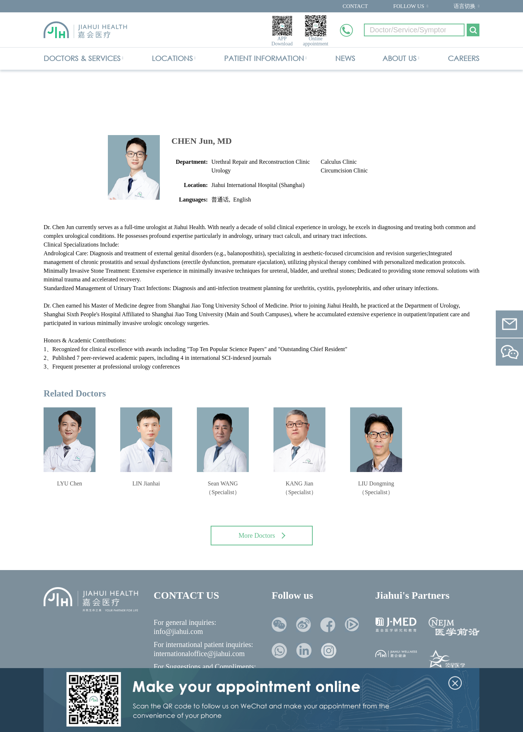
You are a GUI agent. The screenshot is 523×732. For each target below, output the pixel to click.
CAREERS (463, 58)
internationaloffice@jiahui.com (199, 654)
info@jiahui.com (178, 631)
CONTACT (355, 6)
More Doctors (262, 535)
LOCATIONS (172, 58)
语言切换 (464, 6)
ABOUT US (399, 58)
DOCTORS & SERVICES (82, 58)
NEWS (345, 58)
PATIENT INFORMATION (264, 58)
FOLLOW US (408, 6)
